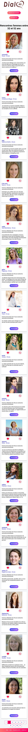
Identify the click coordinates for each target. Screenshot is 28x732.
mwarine (4, 398)
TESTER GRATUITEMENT (14, 12)
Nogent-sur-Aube (6, 572)
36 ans (9, 658)
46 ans (13, 142)
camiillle (4, 656)
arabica (4, 484)
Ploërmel (4, 486)
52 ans (8, 56)
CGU (10, 730)
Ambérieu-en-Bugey (7, 99)
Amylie (4, 699)
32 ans (8, 185)
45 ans (9, 529)
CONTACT (24, 730)
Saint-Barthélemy (6, 228)
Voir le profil (14, 70)
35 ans (13, 228)
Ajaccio (4, 185)
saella (3, 226)
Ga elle (4, 312)
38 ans (7, 400)
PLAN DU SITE (16, 730)
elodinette (4, 527)
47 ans (7, 314)
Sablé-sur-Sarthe (6, 142)
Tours (3, 314)
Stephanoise (5, 613)
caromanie (5, 54)
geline (3, 269)
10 (17, 725)
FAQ (7, 730)
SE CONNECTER (14, 17)
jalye (3, 140)
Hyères (4, 701)
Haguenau (4, 271)
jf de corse (4, 183)
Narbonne (4, 615)
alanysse (4, 441)
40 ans (10, 271)
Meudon (4, 529)
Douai (3, 400)
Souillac (4, 658)
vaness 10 (4, 570)
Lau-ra (3, 97)
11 (20, 725)
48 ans (8, 443)
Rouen (3, 56)
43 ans (15, 99)
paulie (3, 355)
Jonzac (4, 357)
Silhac (3, 443)
